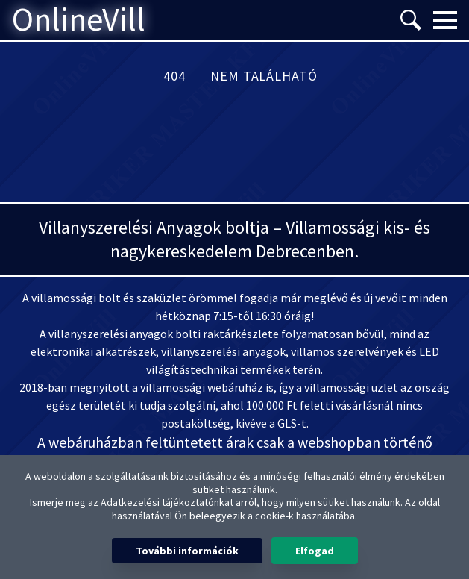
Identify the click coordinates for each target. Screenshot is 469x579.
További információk (187, 550)
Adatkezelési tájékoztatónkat (167, 502)
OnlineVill (78, 20)
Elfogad (314, 550)
